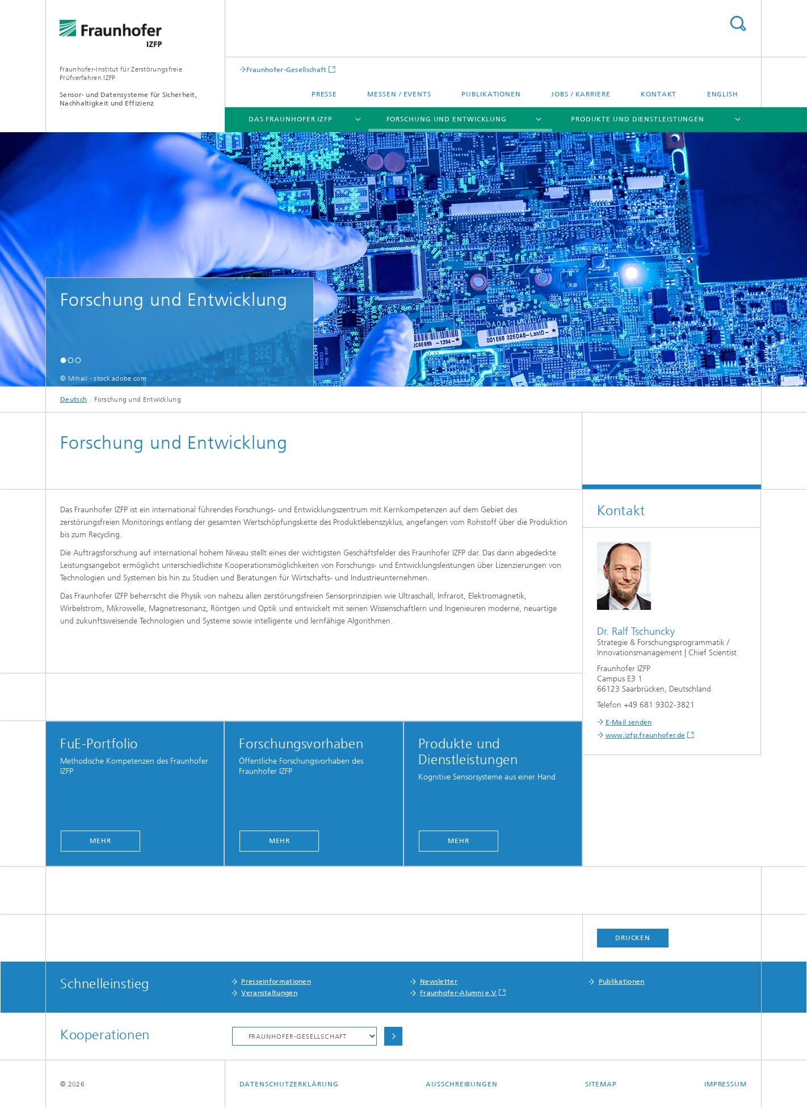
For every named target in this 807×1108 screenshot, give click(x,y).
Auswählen (393, 1036)
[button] (63, 360)
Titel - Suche (738, 23)
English (722, 94)
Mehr (100, 841)
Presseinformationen (276, 981)
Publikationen (491, 94)
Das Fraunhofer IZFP (291, 119)
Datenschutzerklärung (289, 1084)
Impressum (725, 1084)
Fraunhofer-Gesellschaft (286, 69)
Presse (324, 94)
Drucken (632, 938)
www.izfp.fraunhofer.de (646, 735)
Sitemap (601, 1084)
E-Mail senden (629, 722)
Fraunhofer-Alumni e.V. (458, 993)
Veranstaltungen (269, 993)
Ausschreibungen (462, 1084)
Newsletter (438, 981)
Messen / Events (399, 94)
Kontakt (658, 94)
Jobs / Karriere (581, 94)
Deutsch (73, 399)
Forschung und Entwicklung (446, 119)
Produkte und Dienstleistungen (637, 119)
